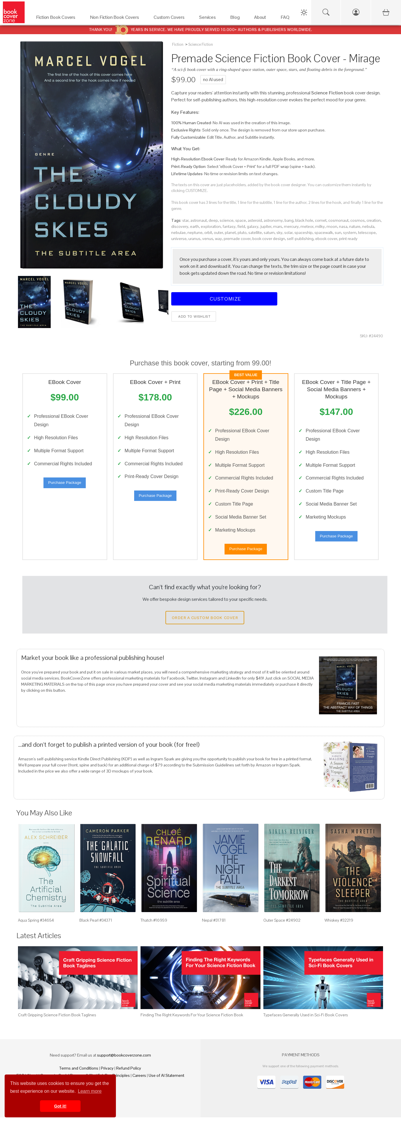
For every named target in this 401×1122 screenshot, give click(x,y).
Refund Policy (128, 1072)
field (241, 226)
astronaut (198, 220)
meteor (306, 226)
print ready (348, 238)
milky (320, 226)
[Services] (209, 18)
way (218, 238)
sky (279, 232)
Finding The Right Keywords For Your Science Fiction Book (192, 1019)
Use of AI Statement (166, 1080)
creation (374, 220)
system (349, 232)
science (227, 220)
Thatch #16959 (154, 924)
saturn (269, 232)
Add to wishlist (193, 316)
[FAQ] (286, 18)
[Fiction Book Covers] (57, 18)
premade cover (237, 238)
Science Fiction (200, 44)
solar (288, 232)
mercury (291, 226)
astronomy (273, 220)
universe (179, 238)
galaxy (252, 226)
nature (354, 226)
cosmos (357, 220)
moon (332, 226)
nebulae (178, 232)
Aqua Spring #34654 (36, 924)
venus (207, 238)
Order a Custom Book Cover (205, 622)
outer (218, 232)
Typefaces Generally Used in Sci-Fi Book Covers (305, 1019)
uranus (194, 238)
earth (194, 226)
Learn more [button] (90, 1091)
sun (338, 232)
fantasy (229, 226)
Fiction (177, 44)
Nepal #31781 (214, 924)
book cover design (268, 238)
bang (289, 220)
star (185, 220)
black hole (304, 220)
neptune (195, 232)
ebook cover (326, 238)
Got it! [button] (60, 1106)
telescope (367, 232)
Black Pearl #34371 (95, 924)
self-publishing (300, 238)
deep (213, 220)
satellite (255, 232)
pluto (242, 232)
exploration (211, 226)
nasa (343, 226)
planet (230, 232)
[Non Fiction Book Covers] (116, 18)
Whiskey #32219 (339, 924)
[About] (261, 18)
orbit (208, 232)
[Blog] (236, 18)
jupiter (265, 226)
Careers (139, 1080)
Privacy (107, 1072)
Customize (224, 299)
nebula (368, 226)
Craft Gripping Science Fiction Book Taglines (57, 1019)
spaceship (303, 232)
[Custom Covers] (170, 18)
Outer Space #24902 (281, 924)
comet (321, 220)
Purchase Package (64, 485)
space (240, 220)
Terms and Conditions (78, 1072)
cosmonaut (338, 220)
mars (277, 226)
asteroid (255, 220)
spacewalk (323, 232)
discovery (179, 226)
